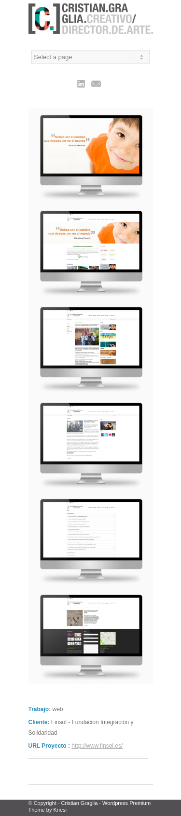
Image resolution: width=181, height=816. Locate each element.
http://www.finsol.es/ (97, 745)
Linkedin (81, 83)
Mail (96, 83)
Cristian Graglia (79, 803)
